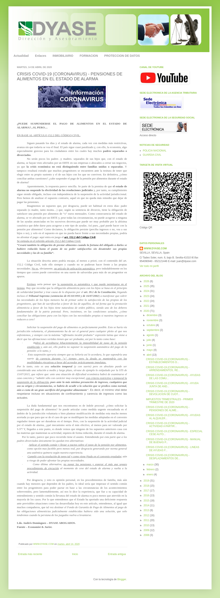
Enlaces (40, 55)
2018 (147, 485)
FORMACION (89, 55)
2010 (147, 525)
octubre (151, 325)
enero (150, 474)
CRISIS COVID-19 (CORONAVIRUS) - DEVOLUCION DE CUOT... (168, 393)
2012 (147, 515)
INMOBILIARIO (63, 55)
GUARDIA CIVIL (152, 154)
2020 (147, 310)
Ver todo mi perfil (149, 266)
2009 (147, 530)
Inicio (75, 554)
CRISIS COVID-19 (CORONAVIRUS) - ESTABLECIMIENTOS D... (168, 361)
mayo (150, 349)
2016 (147, 495)
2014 (147, 505)
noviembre (153, 320)
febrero (151, 469)
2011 (147, 520)
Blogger (121, 579)
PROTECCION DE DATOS (122, 55)
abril (149, 354)
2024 (147, 291)
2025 (147, 286)
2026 (147, 281)
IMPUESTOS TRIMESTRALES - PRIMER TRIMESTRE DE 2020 (169, 401)
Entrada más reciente (30, 554)
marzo (150, 464)
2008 (147, 535)
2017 (147, 490)
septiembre (153, 330)
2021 (147, 305)
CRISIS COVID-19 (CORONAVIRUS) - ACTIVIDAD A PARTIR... (168, 425)
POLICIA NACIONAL (154, 150)
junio (150, 345)
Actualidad (21, 55)
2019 (147, 480)
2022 (147, 301)
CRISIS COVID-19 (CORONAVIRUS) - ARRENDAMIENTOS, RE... (168, 369)
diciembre (152, 315)
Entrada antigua (117, 554)
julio (149, 340)
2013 (147, 510)
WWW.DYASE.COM (43, 544)
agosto (151, 335)
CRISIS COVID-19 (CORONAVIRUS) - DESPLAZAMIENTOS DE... (168, 457)
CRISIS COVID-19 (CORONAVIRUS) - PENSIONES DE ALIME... (168, 409)
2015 (147, 500)
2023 (147, 296)
